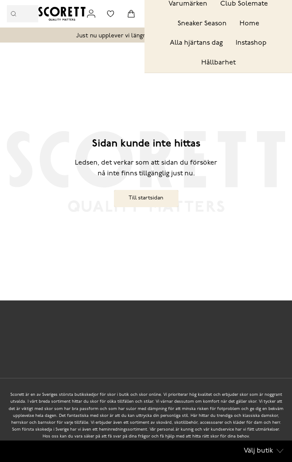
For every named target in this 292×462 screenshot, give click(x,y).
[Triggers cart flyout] (131, 13)
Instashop (251, 43)
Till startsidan (146, 198)
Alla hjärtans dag (196, 43)
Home (249, 23)
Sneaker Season (202, 23)
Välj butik (263, 450)
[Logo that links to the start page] (62, 14)
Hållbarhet (218, 62)
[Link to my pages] (91, 13)
